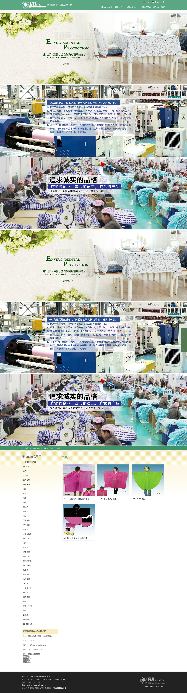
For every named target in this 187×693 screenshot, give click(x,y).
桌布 (24, 471)
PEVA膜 (26, 466)
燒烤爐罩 (26, 619)
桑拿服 (25, 592)
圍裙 (24, 516)
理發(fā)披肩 (27, 606)
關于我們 (120, 7)
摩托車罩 (26, 556)
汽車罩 (25, 547)
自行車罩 (26, 538)
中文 (147, 2)
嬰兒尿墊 (26, 520)
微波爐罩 (26, 579)
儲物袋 (25, 511)
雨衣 (24, 498)
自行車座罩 (27, 565)
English (157, 2)
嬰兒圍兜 (26, 525)
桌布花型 (26, 480)
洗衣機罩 (26, 552)
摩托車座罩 (27, 561)
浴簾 (24, 489)
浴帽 (24, 543)
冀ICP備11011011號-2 (57, 688)
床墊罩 (25, 615)
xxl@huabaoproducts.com (36, 685)
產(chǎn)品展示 (132, 8)
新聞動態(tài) (145, 8)
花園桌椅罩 (27, 534)
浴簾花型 (26, 484)
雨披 (24, 502)
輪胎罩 (25, 570)
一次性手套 (27, 588)
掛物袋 (25, 507)
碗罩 (24, 610)
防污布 (25, 583)
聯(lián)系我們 (159, 7)
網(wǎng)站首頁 (106, 8)
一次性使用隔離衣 (29, 462)
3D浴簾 (26, 475)
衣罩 (24, 493)
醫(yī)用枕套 (27, 624)
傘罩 (24, 601)
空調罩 (25, 529)
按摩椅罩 (26, 597)
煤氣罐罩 (26, 574)
